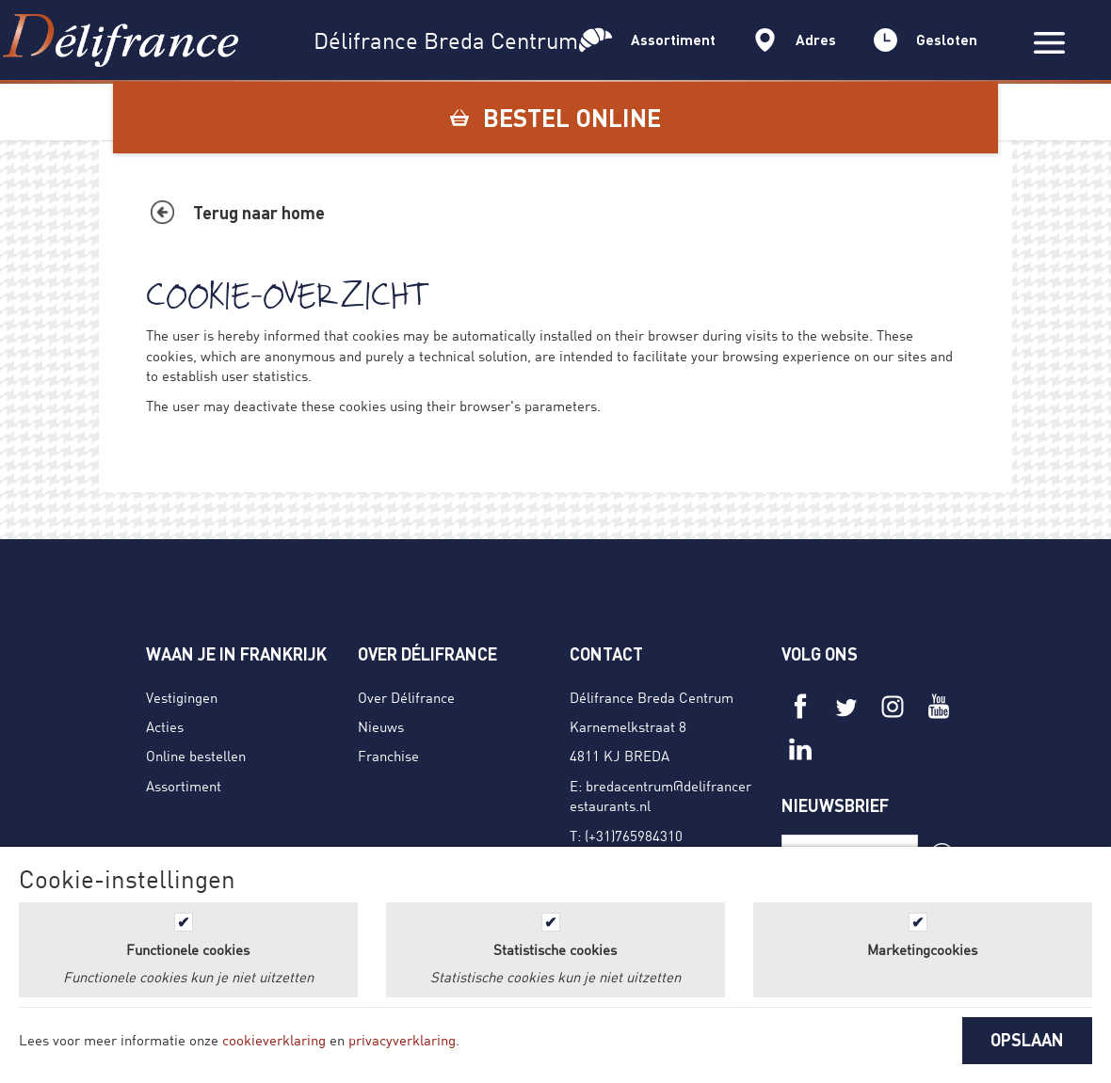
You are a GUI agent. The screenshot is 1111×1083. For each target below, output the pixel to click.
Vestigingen (181, 697)
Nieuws (381, 726)
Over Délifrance (406, 697)
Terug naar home (259, 212)
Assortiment (183, 785)
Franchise (388, 755)
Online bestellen (196, 755)
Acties (165, 726)
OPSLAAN (1027, 1039)
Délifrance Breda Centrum (651, 697)
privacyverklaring (402, 1039)
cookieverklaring (274, 1039)
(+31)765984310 (634, 835)
